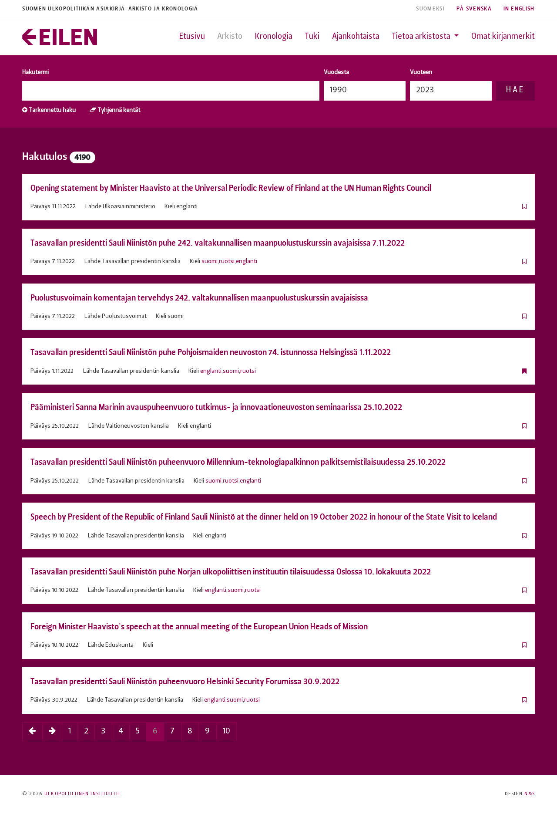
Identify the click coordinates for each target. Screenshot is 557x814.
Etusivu (192, 37)
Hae (515, 90)
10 (226, 731)
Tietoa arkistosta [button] (422, 37)
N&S (529, 794)
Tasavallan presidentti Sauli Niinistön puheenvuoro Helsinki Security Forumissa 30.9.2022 (184, 681)
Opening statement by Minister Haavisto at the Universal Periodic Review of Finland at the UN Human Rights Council (230, 188)
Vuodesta (336, 72)
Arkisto (229, 37)
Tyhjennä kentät (115, 110)
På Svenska (474, 9)
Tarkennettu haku (49, 110)
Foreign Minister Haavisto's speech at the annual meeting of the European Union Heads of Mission (199, 626)
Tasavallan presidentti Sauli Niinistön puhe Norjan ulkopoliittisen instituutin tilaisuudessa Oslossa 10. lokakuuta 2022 (230, 572)
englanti (246, 261)
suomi (209, 261)
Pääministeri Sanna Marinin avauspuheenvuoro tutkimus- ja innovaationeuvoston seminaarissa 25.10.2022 (216, 407)
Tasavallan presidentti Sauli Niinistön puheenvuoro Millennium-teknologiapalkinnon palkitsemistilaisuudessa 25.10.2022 (238, 462)
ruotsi (227, 261)
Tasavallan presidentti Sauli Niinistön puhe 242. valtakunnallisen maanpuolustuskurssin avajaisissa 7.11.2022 (217, 243)
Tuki (312, 37)
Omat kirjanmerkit (503, 37)
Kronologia (273, 37)
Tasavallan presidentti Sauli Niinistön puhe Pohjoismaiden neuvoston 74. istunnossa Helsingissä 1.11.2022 (210, 352)
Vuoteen (421, 72)
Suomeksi (430, 9)
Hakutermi (35, 72)
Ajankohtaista (355, 37)
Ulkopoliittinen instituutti (82, 794)
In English (519, 9)
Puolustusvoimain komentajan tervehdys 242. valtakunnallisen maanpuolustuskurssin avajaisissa (199, 298)
